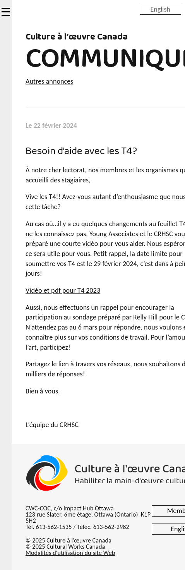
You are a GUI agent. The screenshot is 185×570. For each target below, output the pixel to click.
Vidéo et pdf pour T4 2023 (63, 290)
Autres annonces (49, 81)
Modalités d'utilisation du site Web (70, 552)
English (160, 9)
